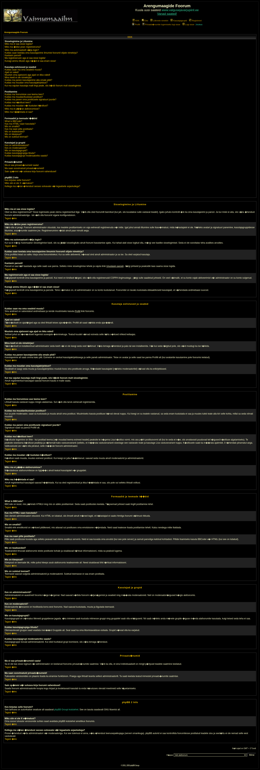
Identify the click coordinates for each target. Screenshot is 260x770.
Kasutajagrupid (178, 20)
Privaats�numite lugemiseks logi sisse (161, 24)
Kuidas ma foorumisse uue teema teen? (24, 94)
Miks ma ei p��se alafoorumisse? (22, 109)
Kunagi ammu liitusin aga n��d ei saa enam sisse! (30, 61)
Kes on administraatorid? (17, 145)
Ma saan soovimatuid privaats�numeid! (24, 168)
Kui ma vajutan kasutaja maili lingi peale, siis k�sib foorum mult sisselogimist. (43, 85)
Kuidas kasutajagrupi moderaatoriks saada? (26, 155)
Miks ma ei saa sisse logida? (19, 44)
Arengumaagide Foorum (16, 32)
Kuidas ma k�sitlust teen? (18, 102)
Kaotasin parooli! (13, 55)
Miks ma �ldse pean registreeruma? (23, 47)
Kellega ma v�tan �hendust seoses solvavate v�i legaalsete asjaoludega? (42, 186)
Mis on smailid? (12, 126)
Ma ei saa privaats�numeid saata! (22, 165)
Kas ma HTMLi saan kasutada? (20, 124)
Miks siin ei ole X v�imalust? (19, 183)
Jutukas (198, 24)
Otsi (145, 20)
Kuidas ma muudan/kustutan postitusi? (24, 97)
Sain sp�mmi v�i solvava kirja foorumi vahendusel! (30, 171)
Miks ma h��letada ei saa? (19, 112)
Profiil (136, 24)
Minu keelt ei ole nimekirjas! (18, 77)
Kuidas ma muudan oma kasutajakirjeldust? (26, 82)
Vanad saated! (167, 14)
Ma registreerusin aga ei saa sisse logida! (25, 58)
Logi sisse (188, 24)
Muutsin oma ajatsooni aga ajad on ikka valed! (27, 75)
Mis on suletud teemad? (16, 137)
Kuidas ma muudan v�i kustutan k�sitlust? (26, 105)
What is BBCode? (13, 121)
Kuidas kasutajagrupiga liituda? (20, 153)
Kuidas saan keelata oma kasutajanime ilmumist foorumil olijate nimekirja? (41, 53)
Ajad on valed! (12, 72)
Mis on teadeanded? (15, 131)
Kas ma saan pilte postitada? (19, 129)
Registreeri (195, 20)
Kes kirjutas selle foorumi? (18, 180)
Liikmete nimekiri (159, 20)
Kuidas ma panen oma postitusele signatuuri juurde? (30, 99)
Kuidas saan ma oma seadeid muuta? (23, 69)
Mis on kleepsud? (13, 134)
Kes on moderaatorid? (15, 148)
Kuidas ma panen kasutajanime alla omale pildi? (28, 80)
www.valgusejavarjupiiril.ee (180, 10)
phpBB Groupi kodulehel (66, 709)
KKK (135, 20)
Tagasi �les (11, 218)
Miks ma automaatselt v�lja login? (22, 50)
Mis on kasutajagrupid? (16, 150)
